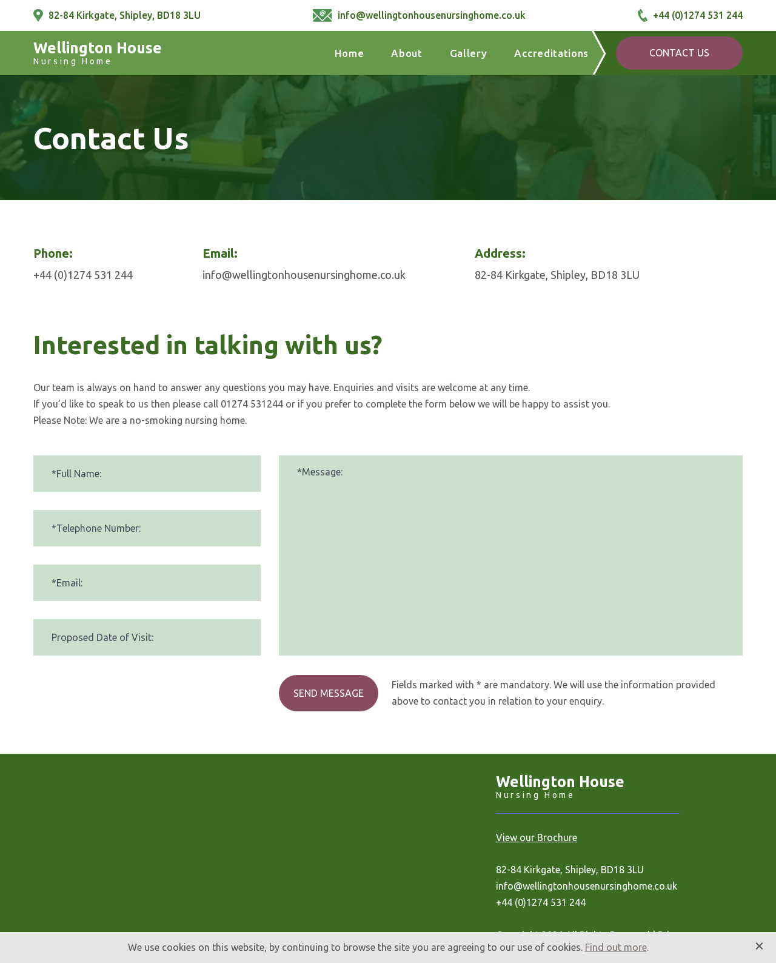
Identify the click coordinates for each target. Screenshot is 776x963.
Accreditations (551, 53)
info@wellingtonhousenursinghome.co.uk (419, 15)
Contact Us (679, 52)
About (406, 53)
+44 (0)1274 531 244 (690, 15)
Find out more (616, 947)
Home (349, 53)
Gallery (468, 53)
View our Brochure (536, 837)
